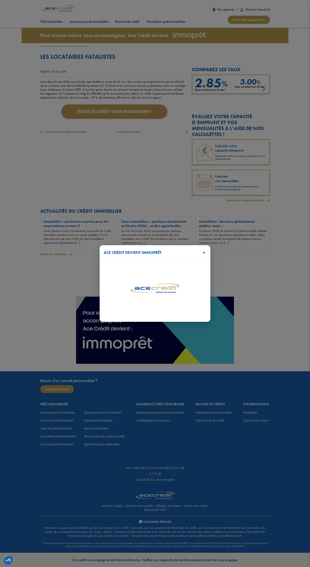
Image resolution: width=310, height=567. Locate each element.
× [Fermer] (204, 252)
